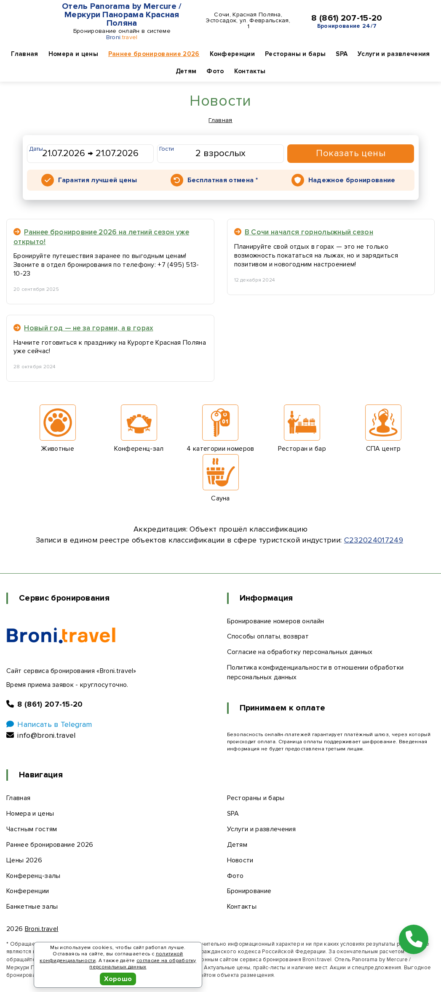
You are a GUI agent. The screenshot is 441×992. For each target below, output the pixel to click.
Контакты (250, 71)
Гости (166, 148)
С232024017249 (373, 540)
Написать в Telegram (49, 724)
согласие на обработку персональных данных (142, 964)
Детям (186, 71)
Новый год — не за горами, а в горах (83, 328)
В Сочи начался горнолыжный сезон (304, 232)
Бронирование (249, 891)
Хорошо (118, 979)
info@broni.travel (41, 735)
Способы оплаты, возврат (268, 636)
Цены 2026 (24, 860)
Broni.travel (42, 929)
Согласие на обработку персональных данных (300, 652)
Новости (240, 860)
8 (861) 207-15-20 (346, 18)
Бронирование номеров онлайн (275, 621)
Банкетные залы (32, 906)
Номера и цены (73, 54)
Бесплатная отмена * (222, 180)
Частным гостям (31, 829)
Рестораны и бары (295, 54)
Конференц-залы (33, 876)
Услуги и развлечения (394, 54)
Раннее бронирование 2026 (154, 54)
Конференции (232, 54)
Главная (24, 54)
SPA (341, 54)
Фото (215, 71)
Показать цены (350, 153)
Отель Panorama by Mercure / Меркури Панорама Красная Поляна (122, 14)
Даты (36, 148)
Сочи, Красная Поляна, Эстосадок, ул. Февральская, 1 (248, 20)
